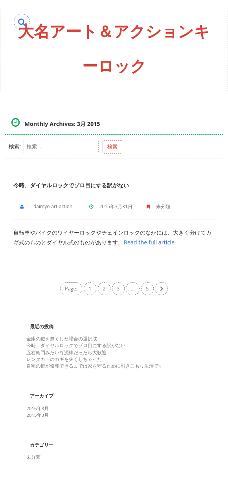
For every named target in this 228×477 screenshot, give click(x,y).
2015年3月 (37, 415)
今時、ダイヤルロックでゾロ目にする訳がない (71, 185)
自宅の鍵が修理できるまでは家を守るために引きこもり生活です (94, 366)
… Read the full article (146, 242)
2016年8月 (37, 408)
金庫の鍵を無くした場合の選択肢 (61, 339)
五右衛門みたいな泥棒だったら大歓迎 (66, 352)
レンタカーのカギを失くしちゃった (64, 359)
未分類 (163, 206)
